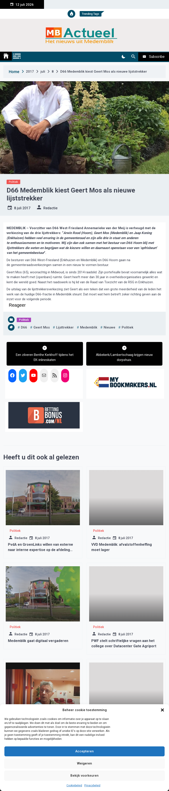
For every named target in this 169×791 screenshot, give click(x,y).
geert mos (41, 327)
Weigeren (84, 763)
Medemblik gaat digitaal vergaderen (38, 641)
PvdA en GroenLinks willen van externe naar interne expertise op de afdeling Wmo (40, 549)
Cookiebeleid (74, 785)
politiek (127, 327)
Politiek (13, 181)
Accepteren (84, 751)
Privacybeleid (92, 785)
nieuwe (109, 327)
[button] (162, 710)
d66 (24, 327)
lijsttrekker (65, 327)
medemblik (88, 327)
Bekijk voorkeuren (84, 776)
